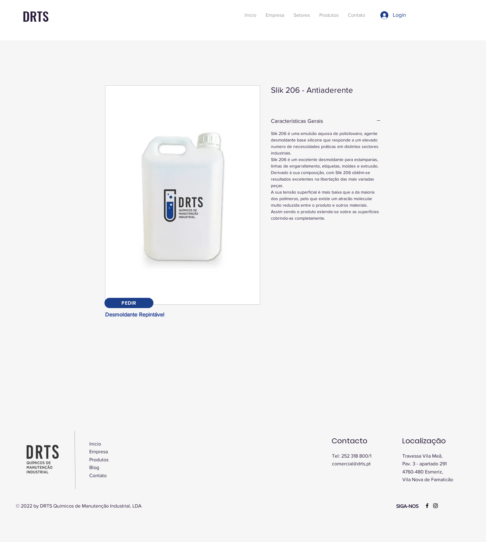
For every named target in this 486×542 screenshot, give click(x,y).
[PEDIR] (128, 303)
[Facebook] (427, 506)
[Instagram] (435, 506)
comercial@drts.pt (351, 463)
